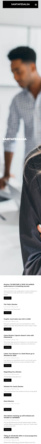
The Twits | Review (10, 304)
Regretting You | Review (12, 372)
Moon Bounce (9, 401)
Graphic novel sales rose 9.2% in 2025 (17, 319)
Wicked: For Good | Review (13, 386)
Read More (7, 298)
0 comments (7, 288)
